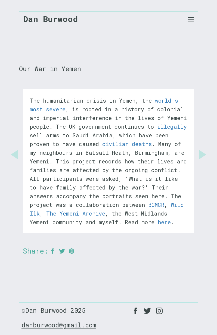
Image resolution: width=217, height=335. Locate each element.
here (164, 222)
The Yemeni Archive (75, 213)
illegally (172, 126)
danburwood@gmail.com (58, 325)
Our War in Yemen (50, 68)
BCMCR (156, 204)
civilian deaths (127, 143)
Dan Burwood (50, 19)
